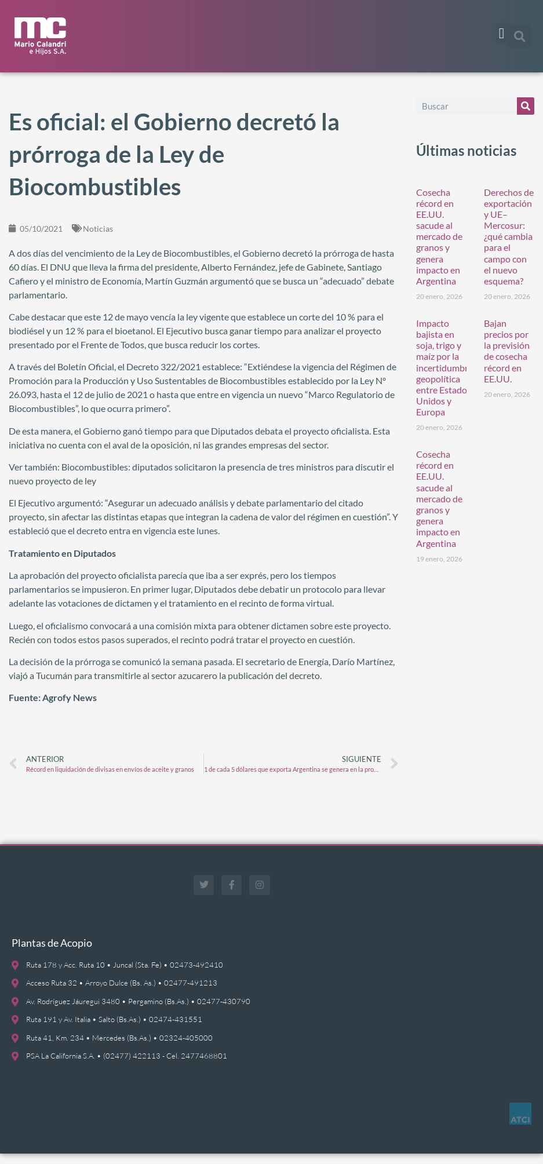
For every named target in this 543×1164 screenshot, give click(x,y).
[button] (501, 34)
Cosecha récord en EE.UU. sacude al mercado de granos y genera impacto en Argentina (439, 246)
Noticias (98, 238)
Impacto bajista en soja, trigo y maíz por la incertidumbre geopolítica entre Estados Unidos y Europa (444, 378)
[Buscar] (525, 116)
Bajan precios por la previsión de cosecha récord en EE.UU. (507, 361)
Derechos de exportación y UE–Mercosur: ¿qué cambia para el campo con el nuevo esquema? (509, 246)
